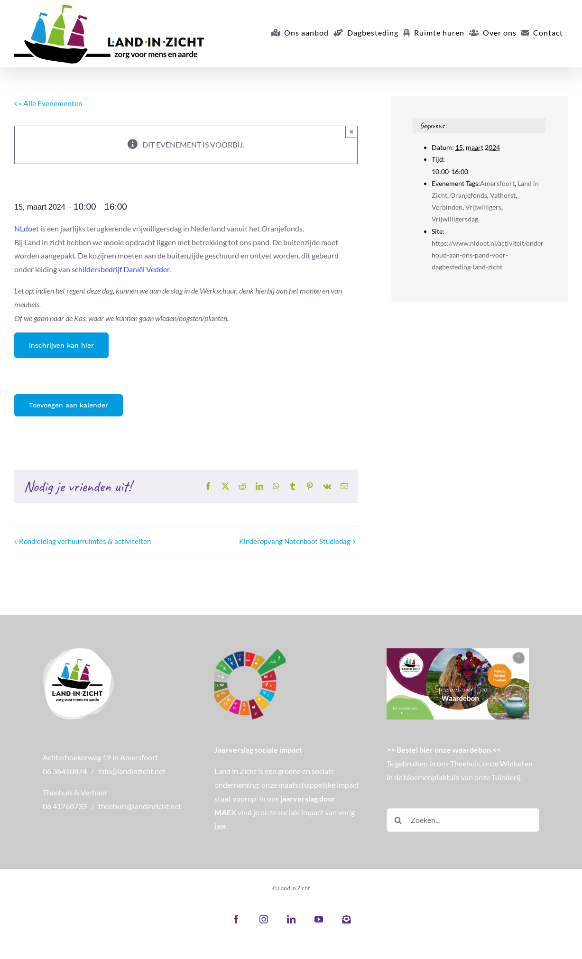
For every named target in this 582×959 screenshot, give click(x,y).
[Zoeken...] (463, 820)
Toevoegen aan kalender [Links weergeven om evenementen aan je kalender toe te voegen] (68, 405)
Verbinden (447, 207)
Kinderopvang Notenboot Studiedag (295, 541)
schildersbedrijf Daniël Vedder (120, 269)
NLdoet (26, 228)
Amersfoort (497, 183)
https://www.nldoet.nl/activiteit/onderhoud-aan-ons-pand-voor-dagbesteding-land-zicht (488, 255)
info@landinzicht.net (132, 770)
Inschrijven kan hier (61, 345)
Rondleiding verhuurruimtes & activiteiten (85, 541)
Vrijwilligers (483, 207)
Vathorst (503, 195)
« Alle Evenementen (50, 103)
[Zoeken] (398, 820)
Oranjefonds (468, 195)
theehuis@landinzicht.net (139, 806)
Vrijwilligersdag (455, 219)
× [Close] (352, 132)
